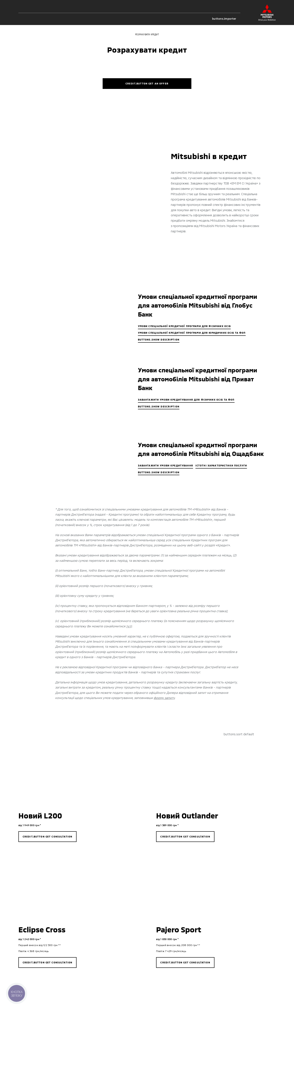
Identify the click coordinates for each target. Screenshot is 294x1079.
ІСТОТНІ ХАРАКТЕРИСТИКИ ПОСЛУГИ (221, 465)
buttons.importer (226, 18)
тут (128, 626)
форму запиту (164, 698)
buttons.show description (159, 339)
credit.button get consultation (47, 836)
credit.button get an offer (147, 83)
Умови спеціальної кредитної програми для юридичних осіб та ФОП (192, 332)
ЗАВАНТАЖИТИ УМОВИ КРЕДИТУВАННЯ (165, 465)
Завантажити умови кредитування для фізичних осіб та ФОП (186, 399)
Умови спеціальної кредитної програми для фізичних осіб (184, 326)
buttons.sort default (239, 734)
